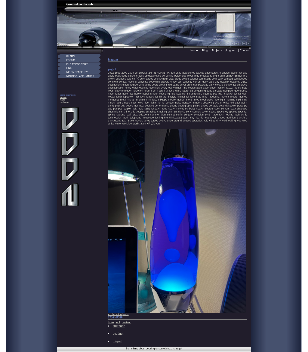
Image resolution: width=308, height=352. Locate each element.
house (162, 93)
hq (168, 93)
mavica (225, 96)
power (233, 105)
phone (173, 105)
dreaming (164, 84)
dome (148, 84)
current (197, 81)
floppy (117, 90)
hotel (155, 93)
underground (174, 120)
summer (155, 114)
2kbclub (143, 72)
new (133, 102)
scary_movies (176, 108)
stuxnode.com (141, 114)
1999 (117, 72)
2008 (131, 72)
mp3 (238, 99)
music (111, 102)
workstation (139, 123)
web (244, 120)
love (192, 96)
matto (62, 100)
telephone (135, 117)
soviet (205, 111)
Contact (244, 50)
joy (235, 93)
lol (187, 96)
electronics (230, 84)
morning (230, 99)
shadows (242, 108)
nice (146, 102)
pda (123, 105)
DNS (141, 84)
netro (127, 102)
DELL (244, 81)
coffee (185, 78)
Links (69, 68)
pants (111, 105)
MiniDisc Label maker (80, 76)
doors (155, 84)
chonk (157, 78)
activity (200, 72)
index (111, 322)
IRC (220, 93)
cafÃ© (135, 78)
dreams (174, 84)
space (212, 111)
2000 (124, 72)
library (162, 96)
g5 (195, 90)
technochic (241, 114)
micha (130, 99)
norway (186, 102)
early (212, 84)
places (204, 105)
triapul (117, 341)
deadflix (224, 81)
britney (230, 75)
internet (207, 93)
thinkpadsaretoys (179, 117)
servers (225, 108)
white (111, 123)
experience (209, 87)
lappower (128, 96)
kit (239, 93)
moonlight (219, 99)
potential (224, 105)
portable (213, 105)
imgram (230, 50)
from (153, 90)
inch (184, 93)
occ (217, 102)
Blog (205, 50)
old (232, 102)
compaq (228, 78)
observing (208, 102)
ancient (226, 72)
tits (197, 117)
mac (198, 96)
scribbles (190, 108)
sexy (233, 108)
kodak (111, 96)
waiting (232, 120)
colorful (194, 78)
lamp (119, 96)
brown (111, 78)
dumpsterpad (200, 84)
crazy (173, 81)
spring (111, 114)
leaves (150, 96)
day (217, 81)
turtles (154, 120)
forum (147, 90)
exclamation (195, 87)
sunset (171, 114)
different (127, 84)
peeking (149, 105)
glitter (230, 90)
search (200, 108)
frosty (160, 90)
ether (135, 87)
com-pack (217, 78)
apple (234, 72)
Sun (163, 114)
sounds (196, 111)
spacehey (222, 111)
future (178, 90)
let (156, 96)
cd (141, 78)
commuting (205, 78)
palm (244, 102)
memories (113, 99)
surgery (188, 114)
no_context (167, 102)
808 (172, 72)
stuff (129, 114)
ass (245, 72)
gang (209, 90)
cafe (129, 78)
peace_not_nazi (135, 105)
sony (188, 111)
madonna (214, 96)
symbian (199, 114)
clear (171, 78)
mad (204, 96)
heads (117, 93)
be (163, 75)
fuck (171, 90)
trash (124, 120)
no (159, 102)
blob (184, 75)
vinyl (218, 120)
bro (245, 75)
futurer (185, 90)
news (140, 102)
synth (208, 114)
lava (142, 96)
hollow (138, 93)
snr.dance (179, 111)
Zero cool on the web (79, 4)
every (164, 87)
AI (220, 72)
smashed (151, 111)
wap (239, 120)
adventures (211, 72)
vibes (212, 120)
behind (169, 75)
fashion (221, 87)
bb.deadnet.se (153, 75)
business (121, 78)
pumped (117, 108)
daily (205, 81)
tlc (201, 117)
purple (127, 108)
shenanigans (115, 111)
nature (119, 102)
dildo (135, 84)
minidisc (152, 99)
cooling (132, 81)
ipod (215, 93)
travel (131, 120)
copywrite (154, 81)
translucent (114, 120)
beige (177, 75)
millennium (141, 99)
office (226, 102)
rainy (147, 108)
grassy (243, 90)
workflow (127, 123)
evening (143, 87)
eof (118, 322)
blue (196, 75)
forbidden (126, 90)
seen (217, 108)
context (123, 81)
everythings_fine (177, 87)
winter (118, 123)
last (137, 96)
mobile (172, 99)
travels (139, 120)
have (111, 93)
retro (164, 108)
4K (168, 72)
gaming (201, 90)
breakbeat (206, 75)
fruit (166, 90)
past (117, 105)
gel (225, 90)
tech (221, 114)
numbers (197, 102)
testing (159, 117)
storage (121, 114)
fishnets (242, 87)
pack (237, 102)
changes (148, 78)
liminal (181, 96)
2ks (150, 72)
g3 (191, 90)
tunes (147, 120)
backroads (121, 75)
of (221, 102)
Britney (238, 75)
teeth (126, 117)
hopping (147, 93)
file (235, 87)
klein (244, 93)
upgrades (197, 120)
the (166, 117)
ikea (178, 93)
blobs (190, 75)
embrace (242, 84)
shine (126, 111)
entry (128, 87)
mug (244, 99)
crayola (165, 81)
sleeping (140, 111)
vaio (206, 120)
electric (219, 84)
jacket (230, 93)
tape (215, 114)
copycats (143, 81)
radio (141, 108)
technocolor (114, 117)
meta (123, 99)
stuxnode (119, 326)
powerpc (242, 105)
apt (240, 72)
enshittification (116, 87)
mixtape (162, 99)
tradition (231, 117)
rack (134, 108)
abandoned (188, 72)
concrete (113, 81)
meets (233, 96)
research (156, 108)
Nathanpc (64, 102)
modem (181, 99)
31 (154, 72)
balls (141, 75)
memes (243, 96)
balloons (133, 75)
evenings (155, 87)
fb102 (229, 87)
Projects (217, 50)
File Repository (77, 64)
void (224, 120)
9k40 (178, 72)
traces (221, 117)
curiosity (187, 81)
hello (125, 93)
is (225, 93)
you (157, 123)
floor (110, 90)
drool (189, 84)
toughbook (210, 117)
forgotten (138, 90)
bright (216, 75)
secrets (209, 108)
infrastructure (194, 93)
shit (132, 111)
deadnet (235, 81)
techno (229, 114)
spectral (242, 111)
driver (183, 84)
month (189, 99)
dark (211, 81)
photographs (185, 105)
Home (194, 50)
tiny (192, 117)
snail (170, 111)
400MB (161, 72)
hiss (131, 93)
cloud (178, 78)
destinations (115, 84)
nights (153, 102)
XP (148, 123)
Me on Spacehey (77, 72)
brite (222, 75)
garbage (217, 90)
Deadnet (72, 56)
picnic (196, 105)
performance (162, 105)
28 (136, 72)
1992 (111, 72)
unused (187, 120)
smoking (162, 111)
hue (173, 93)
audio (111, 75)
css (180, 81)
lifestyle (172, 96)
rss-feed (126, 322)
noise (178, 102)
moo (196, 99)
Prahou (63, 97)
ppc (110, 108)
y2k (153, 123)
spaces (233, 111)
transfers (242, 117)
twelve (162, 120)
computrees (240, 78)
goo (236, 90)
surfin (179, 114)
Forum (70, 60)
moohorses (206, 99)
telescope (148, 117)
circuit (164, 78)
